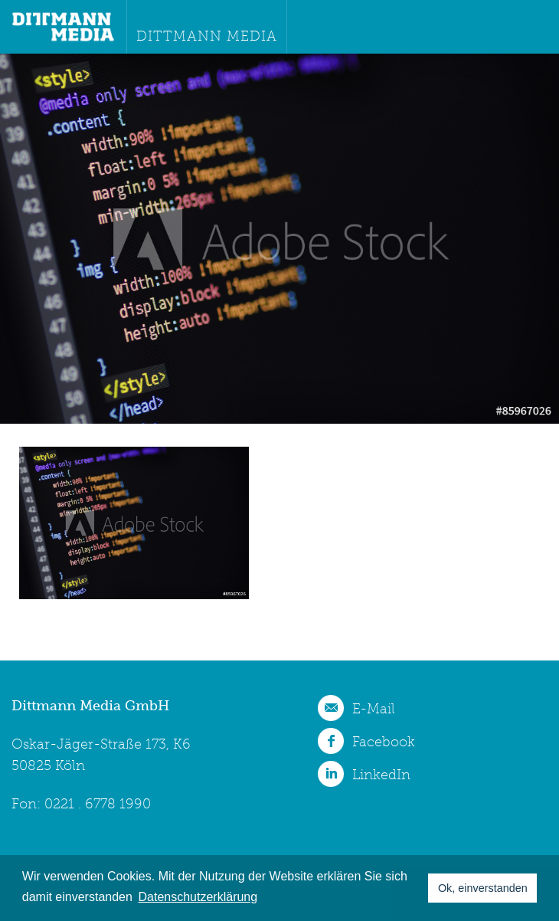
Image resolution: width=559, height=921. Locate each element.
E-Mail (373, 708)
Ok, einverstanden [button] (483, 888)
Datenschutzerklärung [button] (198, 896)
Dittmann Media (206, 36)
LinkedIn (381, 774)
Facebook (383, 741)
